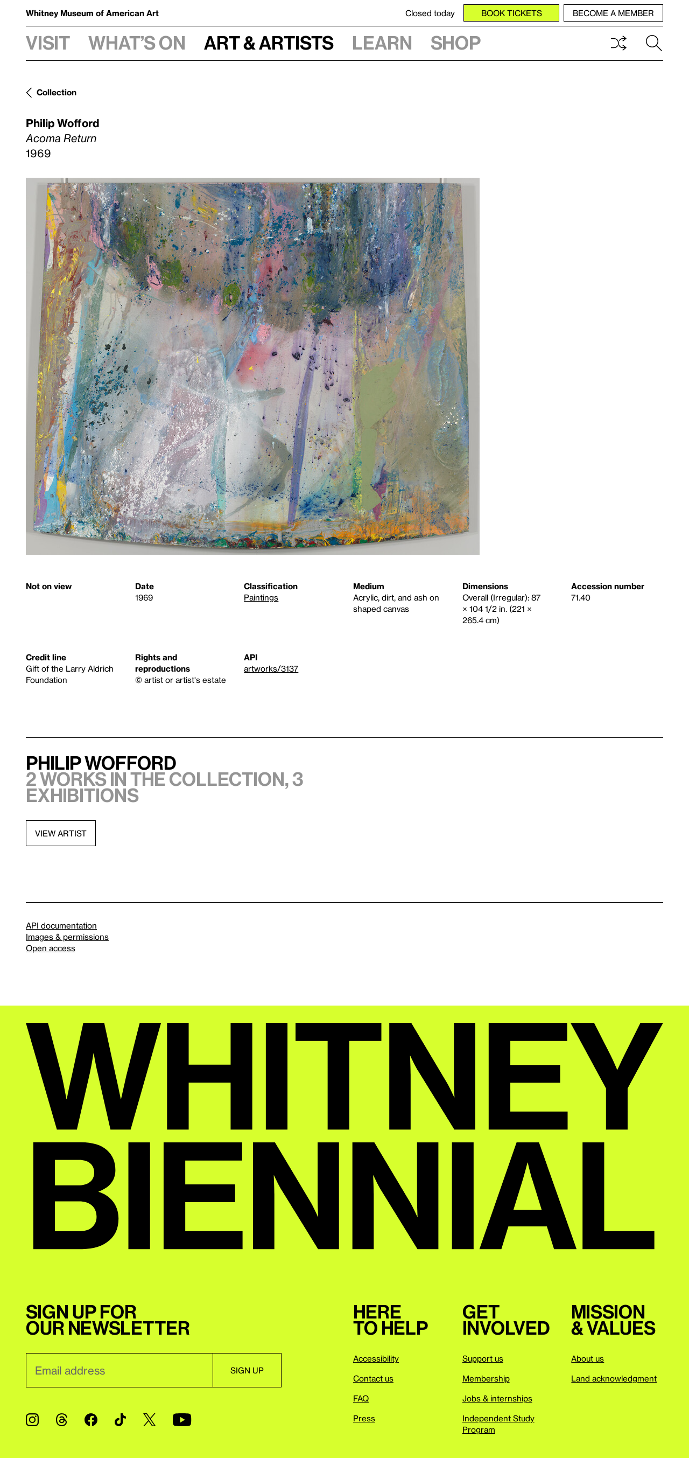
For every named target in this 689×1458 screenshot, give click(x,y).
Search (654, 43)
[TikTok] (120, 1420)
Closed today (430, 13)
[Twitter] (149, 1420)
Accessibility (376, 1358)
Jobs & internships (497, 1398)
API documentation (61, 925)
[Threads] (61, 1420)
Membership (486, 1378)
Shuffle (618, 43)
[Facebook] (91, 1420)
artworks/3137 (271, 668)
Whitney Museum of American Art (92, 13)
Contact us (373, 1378)
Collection (56, 92)
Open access (50, 948)
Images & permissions (67, 936)
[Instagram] (32, 1420)
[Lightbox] (253, 366)
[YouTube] (182, 1420)
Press (364, 1418)
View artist (61, 833)
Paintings (261, 597)
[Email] (119, 1370)
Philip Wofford (62, 122)
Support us (482, 1358)
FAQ (361, 1398)
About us (587, 1358)
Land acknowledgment (614, 1378)
